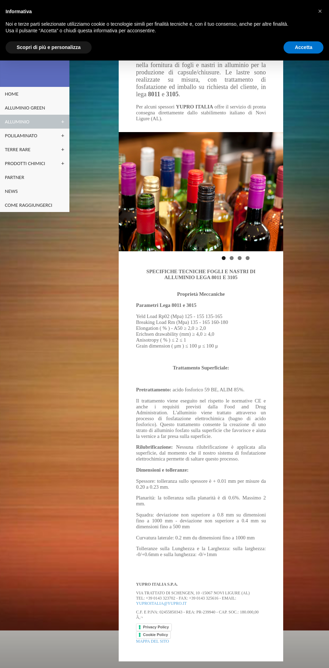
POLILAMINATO (21, 135)
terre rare (18, 149)
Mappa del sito (152, 640)
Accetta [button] (303, 47)
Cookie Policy (155, 635)
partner (14, 177)
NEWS (11, 191)
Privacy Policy (156, 627)
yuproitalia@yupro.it (161, 603)
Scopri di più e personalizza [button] (49, 47)
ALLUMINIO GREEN (25, 108)
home (11, 94)
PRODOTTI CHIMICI (25, 163)
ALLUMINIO (17, 122)
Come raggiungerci (28, 205)
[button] (320, 11)
